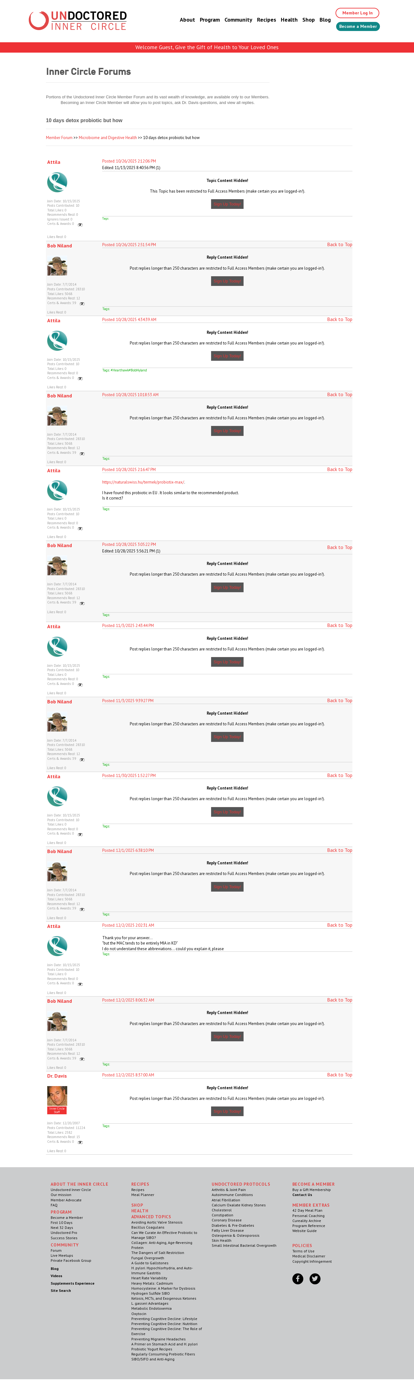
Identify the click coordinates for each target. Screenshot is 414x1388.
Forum (56, 1250)
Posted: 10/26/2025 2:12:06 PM (129, 161)
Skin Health (221, 1240)
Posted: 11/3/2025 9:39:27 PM (128, 700)
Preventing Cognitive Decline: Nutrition (164, 1323)
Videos (56, 1275)
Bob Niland (59, 245)
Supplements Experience (72, 1283)
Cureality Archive (306, 1220)
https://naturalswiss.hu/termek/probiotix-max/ (143, 482)
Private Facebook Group (71, 1260)
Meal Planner (142, 1194)
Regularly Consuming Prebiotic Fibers (163, 1354)
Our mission (61, 1194)
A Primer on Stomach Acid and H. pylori (164, 1344)
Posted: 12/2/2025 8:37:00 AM (128, 1075)
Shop (301, 20)
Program (202, 20)
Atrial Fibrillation (226, 1200)
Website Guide (304, 1230)
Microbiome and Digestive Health (108, 137)
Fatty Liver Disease (228, 1230)
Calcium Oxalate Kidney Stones (239, 1205)
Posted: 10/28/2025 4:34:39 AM (129, 319)
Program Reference (308, 1225)
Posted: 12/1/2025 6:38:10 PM (128, 850)
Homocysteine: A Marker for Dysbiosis (163, 1288)
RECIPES (140, 1184)
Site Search (61, 1290)
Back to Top (339, 244)
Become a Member (354, 27)
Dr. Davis (57, 1076)
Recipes (258, 20)
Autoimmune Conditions (232, 1194)
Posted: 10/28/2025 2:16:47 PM (129, 469)
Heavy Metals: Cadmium (152, 1283)
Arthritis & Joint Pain (229, 1189)
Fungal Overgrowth (147, 1258)
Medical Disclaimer (308, 1256)
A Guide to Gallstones (150, 1263)
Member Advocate (66, 1200)
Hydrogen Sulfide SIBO (150, 1293)
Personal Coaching (308, 1215)
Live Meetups (62, 1255)
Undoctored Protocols (241, 1184)
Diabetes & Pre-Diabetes (233, 1225)
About (179, 20)
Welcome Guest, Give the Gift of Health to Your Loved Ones (207, 47)
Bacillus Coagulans (147, 1227)
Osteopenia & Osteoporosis (236, 1235)
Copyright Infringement (312, 1261)
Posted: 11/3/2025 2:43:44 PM (128, 625)
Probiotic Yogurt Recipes (151, 1349)
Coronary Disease (227, 1220)
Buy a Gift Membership (311, 1189)
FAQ (54, 1205)
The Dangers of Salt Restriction (157, 1252)
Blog (317, 20)
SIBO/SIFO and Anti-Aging (152, 1359)
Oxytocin (138, 1313)
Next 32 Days (62, 1227)
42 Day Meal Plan (307, 1210)
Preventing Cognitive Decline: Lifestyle (164, 1318)
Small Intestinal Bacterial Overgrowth (244, 1245)
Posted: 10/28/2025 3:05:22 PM (129, 544)
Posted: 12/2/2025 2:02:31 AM (128, 925)
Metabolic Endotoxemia (151, 1308)
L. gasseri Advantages (150, 1303)
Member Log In (353, 13)
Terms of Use (303, 1251)
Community (231, 20)
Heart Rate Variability (149, 1278)
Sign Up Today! (227, 204)
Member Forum (59, 137)
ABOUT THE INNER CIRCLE (79, 1184)
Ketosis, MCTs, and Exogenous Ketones (163, 1298)
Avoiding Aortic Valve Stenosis (157, 1222)
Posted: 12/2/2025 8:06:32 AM (128, 1000)
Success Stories (64, 1237)
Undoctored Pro (64, 1232)
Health (281, 20)
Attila (53, 162)
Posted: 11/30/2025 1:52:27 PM (129, 775)
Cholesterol (222, 1210)
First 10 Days (62, 1222)
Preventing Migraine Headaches (158, 1339)
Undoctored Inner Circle (71, 1189)
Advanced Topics (151, 1217)
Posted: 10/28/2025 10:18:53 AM (130, 394)
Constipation (222, 1215)
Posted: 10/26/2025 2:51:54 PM (129, 244)
